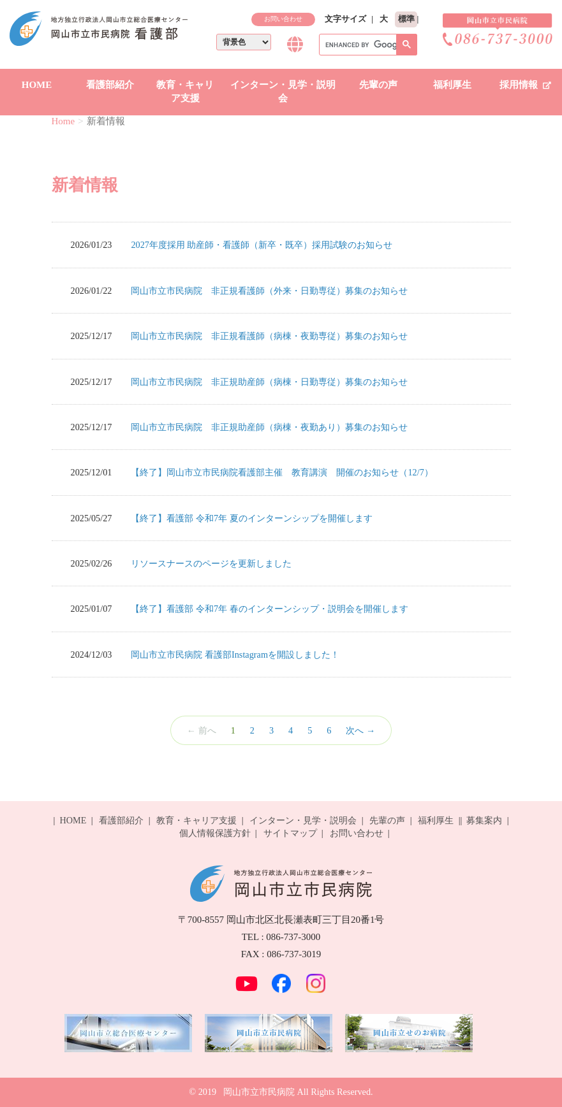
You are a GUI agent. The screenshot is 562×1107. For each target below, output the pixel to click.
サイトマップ (290, 833)
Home (63, 121)
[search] (367, 45)
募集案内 (484, 820)
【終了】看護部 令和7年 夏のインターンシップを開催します (251, 518)
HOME (37, 85)
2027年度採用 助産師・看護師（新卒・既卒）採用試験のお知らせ (261, 245)
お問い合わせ (283, 18)
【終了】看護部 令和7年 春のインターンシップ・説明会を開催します (269, 609)
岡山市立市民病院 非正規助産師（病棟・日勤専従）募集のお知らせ (269, 382)
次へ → (360, 730)
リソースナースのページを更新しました (211, 563)
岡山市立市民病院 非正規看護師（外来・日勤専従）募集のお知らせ (269, 291)
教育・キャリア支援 (185, 91)
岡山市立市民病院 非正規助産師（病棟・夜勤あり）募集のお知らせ (269, 427)
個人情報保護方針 (215, 833)
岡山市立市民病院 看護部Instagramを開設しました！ (235, 654)
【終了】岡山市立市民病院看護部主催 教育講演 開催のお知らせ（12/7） (282, 472)
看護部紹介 (110, 85)
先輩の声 (378, 85)
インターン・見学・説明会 (283, 91)
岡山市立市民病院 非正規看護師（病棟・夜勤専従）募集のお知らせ (269, 336)
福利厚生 (452, 85)
